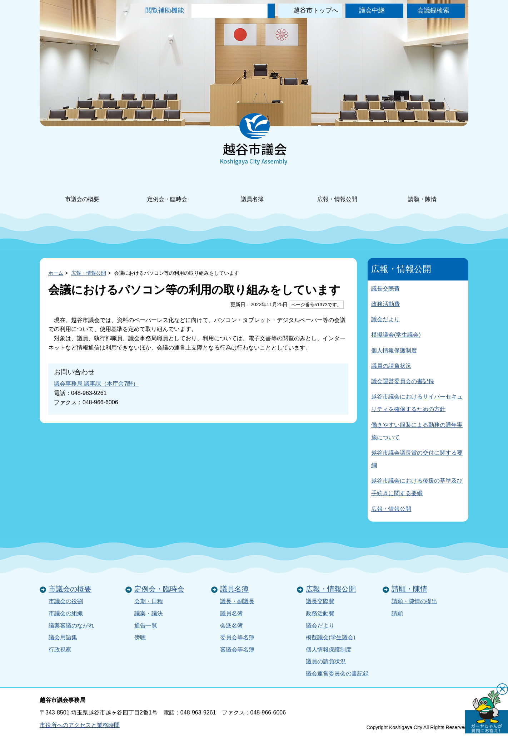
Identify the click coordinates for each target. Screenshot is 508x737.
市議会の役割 (66, 601)
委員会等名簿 (237, 637)
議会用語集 (63, 637)
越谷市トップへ (315, 10)
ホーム (55, 273)
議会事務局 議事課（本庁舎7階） (96, 384)
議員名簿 (252, 189)
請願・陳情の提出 (414, 601)
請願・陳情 (422, 189)
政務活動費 (385, 304)
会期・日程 (148, 601)
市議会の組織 (66, 613)
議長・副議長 (237, 601)
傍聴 (140, 637)
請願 (397, 613)
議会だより (385, 319)
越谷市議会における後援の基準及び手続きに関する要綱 (417, 487)
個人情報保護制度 (394, 350)
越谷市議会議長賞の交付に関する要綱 (417, 459)
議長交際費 (385, 288)
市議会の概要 (82, 189)
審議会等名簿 (237, 649)
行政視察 (60, 649)
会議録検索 (433, 10)
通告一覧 (145, 626)
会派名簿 (231, 626)
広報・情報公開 (337, 189)
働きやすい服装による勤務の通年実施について (417, 431)
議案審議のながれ (71, 626)
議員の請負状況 (391, 366)
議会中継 (372, 10)
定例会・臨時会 (167, 189)
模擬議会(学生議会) (396, 335)
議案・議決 (148, 613)
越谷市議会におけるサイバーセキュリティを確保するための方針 (417, 403)
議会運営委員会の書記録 (402, 381)
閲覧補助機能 (164, 10)
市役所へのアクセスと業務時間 (80, 725)
